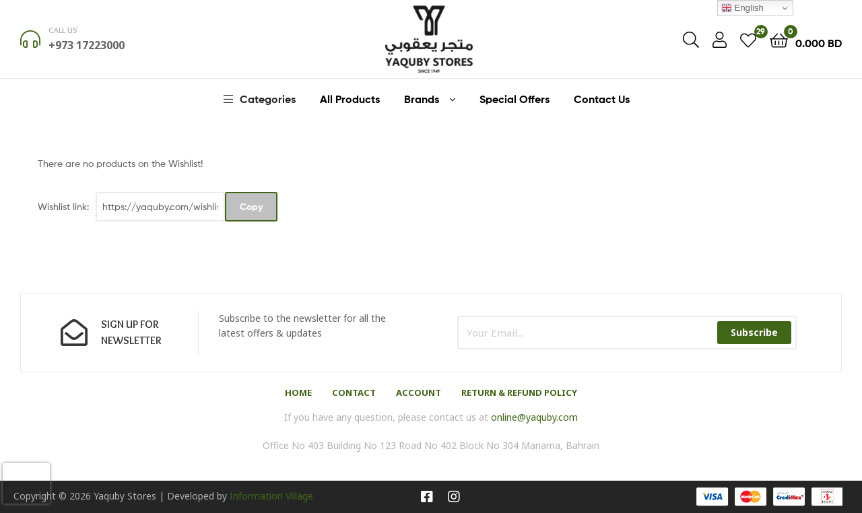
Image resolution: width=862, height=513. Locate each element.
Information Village (271, 495)
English (742, 8)
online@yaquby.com (534, 417)
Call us (62, 30)
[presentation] (26, 483)
